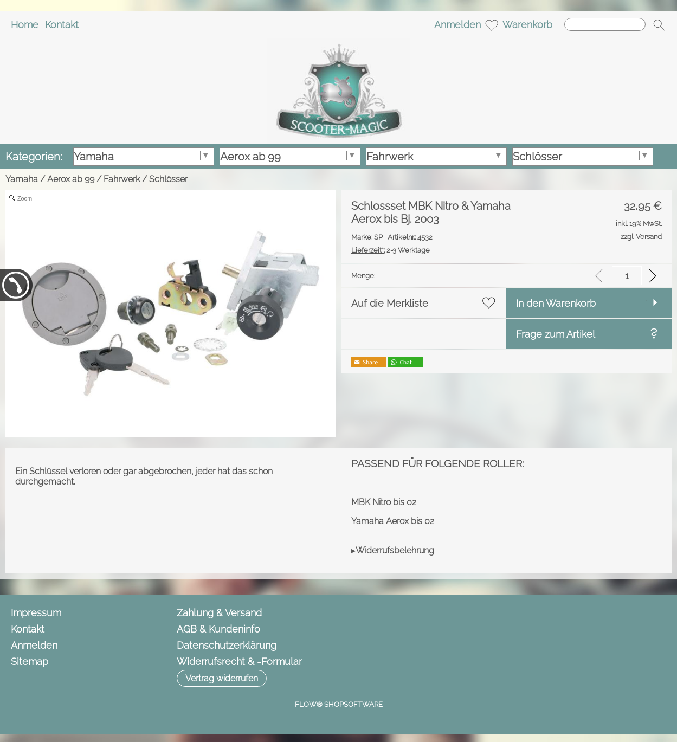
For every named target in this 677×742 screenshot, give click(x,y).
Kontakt (62, 24)
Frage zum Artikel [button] (555, 334)
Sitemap (29, 661)
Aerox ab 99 (70, 179)
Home (24, 24)
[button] (659, 25)
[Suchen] (605, 24)
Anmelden (457, 24)
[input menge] (627, 275)
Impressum (36, 612)
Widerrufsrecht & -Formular (239, 661)
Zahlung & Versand (219, 612)
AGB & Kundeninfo (218, 629)
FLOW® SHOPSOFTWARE (339, 704)
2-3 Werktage (390, 250)
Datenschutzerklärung (226, 645)
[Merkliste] (492, 25)
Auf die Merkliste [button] (389, 303)
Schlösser (168, 179)
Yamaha (21, 179)
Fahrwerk (122, 179)
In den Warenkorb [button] (556, 303)
